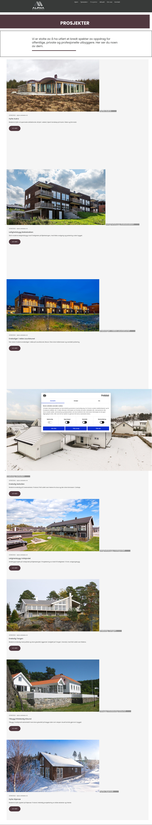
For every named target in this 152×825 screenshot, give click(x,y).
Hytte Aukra (14, 119)
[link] (83, 2)
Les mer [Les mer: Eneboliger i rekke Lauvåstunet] (14, 348)
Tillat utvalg (76, 428)
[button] (83, 2)
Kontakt (117, 2)
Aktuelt (102, 2)
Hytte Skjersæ (15, 799)
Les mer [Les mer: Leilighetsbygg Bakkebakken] (14, 242)
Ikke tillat (53, 428)
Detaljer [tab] (76, 400)
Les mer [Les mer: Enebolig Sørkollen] (14, 494)
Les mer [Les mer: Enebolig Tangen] (14, 648)
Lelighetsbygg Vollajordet (20, 558)
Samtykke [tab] (53, 400)
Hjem (76, 2)
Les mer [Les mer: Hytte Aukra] (14, 128)
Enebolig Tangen (16, 638)
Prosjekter (93, 2)
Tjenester (83, 2)
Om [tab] (99, 400)
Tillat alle (98, 428)
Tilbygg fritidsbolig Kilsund (20, 719)
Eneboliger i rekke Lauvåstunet (22, 338)
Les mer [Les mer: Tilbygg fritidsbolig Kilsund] (14, 728)
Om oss (109, 2)
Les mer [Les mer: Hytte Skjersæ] (14, 809)
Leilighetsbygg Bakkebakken (21, 232)
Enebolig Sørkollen (16, 484)
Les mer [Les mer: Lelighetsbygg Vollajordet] (14, 568)
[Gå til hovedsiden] (38, 10)
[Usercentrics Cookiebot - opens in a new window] (102, 396)
